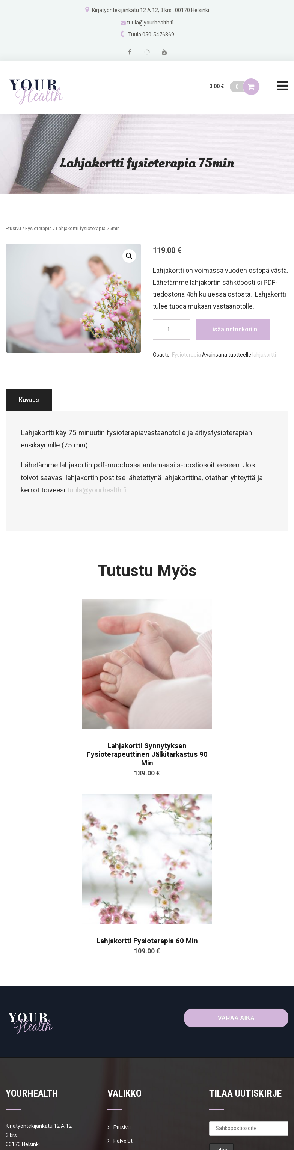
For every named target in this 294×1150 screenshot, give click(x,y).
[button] (129, 256)
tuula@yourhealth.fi (150, 23)
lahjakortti (264, 355)
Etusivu (13, 228)
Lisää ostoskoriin (233, 329)
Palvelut (123, 1141)
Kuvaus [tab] (29, 399)
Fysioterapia (38, 228)
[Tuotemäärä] (171, 329)
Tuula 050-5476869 (151, 35)
